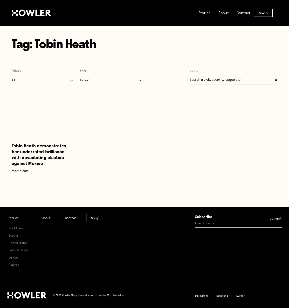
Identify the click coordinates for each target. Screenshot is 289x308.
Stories (204, 12)
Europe (14, 257)
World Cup (17, 228)
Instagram (203, 295)
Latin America (19, 249)
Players (15, 264)
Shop (263, 12)
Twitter (249, 295)
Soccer (14, 235)
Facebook (228, 295)
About (224, 12)
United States (19, 242)
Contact (243, 12)
